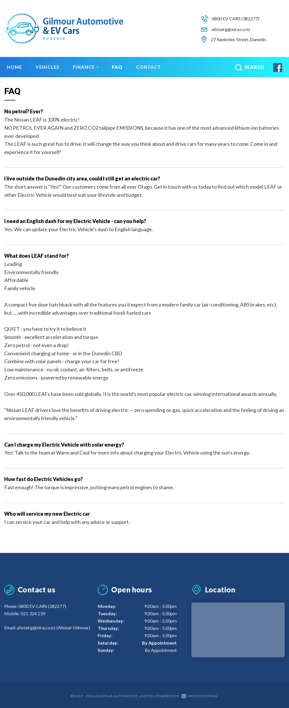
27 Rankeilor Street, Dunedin (238, 39)
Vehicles (47, 67)
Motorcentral (199, 696)
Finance (85, 67)
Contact (148, 67)
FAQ (117, 67)
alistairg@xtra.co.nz (231, 29)
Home (14, 67)
